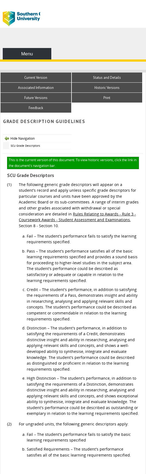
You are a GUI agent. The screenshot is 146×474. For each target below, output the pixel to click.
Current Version (35, 77)
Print (106, 97)
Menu (27, 53)
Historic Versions (107, 87)
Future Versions (35, 97)
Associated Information (36, 87)
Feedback (36, 108)
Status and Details (107, 77)
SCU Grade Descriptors (25, 146)
